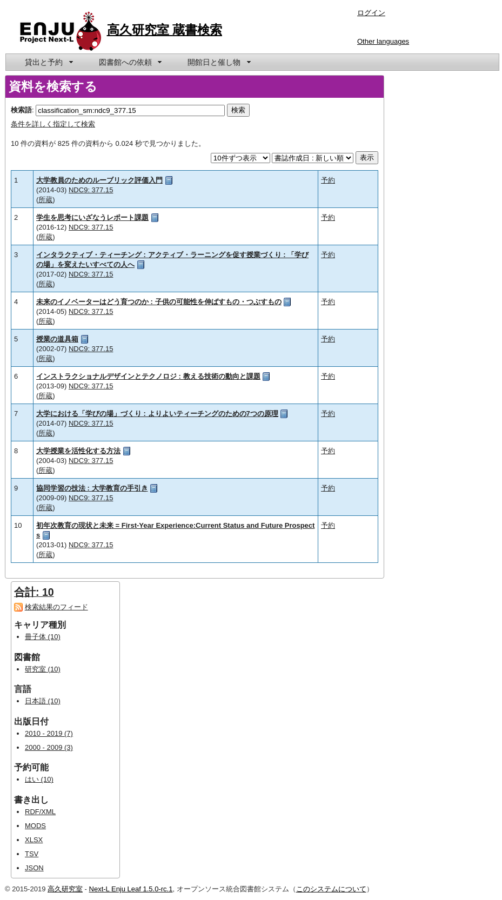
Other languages (383, 41)
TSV (31, 854)
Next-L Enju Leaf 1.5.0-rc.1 (131, 889)
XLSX (34, 840)
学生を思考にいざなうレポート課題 (92, 217)
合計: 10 (34, 592)
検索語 (21, 110)
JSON (34, 868)
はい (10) (39, 779)
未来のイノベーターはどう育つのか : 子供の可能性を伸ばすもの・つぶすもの (159, 302)
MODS (35, 826)
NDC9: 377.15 (91, 190)
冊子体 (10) (43, 637)
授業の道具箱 (57, 339)
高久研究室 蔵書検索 (165, 30)
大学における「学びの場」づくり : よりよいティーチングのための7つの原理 (157, 413)
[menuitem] (48, 62)
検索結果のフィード (56, 607)
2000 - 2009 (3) (49, 747)
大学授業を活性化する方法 (78, 451)
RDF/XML (40, 812)
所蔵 (45, 200)
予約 (328, 180)
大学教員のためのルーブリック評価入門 (99, 180)
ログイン (371, 13)
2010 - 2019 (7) (49, 733)
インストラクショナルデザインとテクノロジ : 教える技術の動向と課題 (148, 376)
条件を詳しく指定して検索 (53, 124)
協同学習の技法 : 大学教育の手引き (92, 488)
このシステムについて (331, 889)
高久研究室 (65, 889)
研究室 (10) (43, 669)
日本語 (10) (43, 701)
